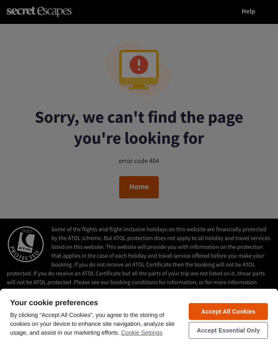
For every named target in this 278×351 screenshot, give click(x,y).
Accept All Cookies (228, 311)
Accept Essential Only (228, 330)
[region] (139, 319)
